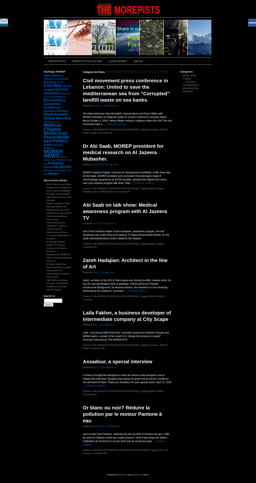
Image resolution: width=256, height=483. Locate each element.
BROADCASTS (57, 61)
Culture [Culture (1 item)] (47, 97)
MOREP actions (90, 192)
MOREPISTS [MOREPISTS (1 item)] (49, 148)
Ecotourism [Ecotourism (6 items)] (52, 107)
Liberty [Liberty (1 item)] (56, 122)
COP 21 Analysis (54, 290)
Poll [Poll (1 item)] (45, 164)
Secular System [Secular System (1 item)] (60, 170)
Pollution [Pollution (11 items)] (55, 163)
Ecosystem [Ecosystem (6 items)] (52, 104)
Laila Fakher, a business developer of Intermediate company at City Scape (58, 283)
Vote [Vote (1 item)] (46, 174)
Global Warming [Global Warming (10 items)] (57, 118)
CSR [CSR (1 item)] (68, 94)
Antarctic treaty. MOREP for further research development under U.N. (59, 257)
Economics (153, 345)
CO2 (160, 450)
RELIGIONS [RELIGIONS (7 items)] (62, 167)
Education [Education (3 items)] (50, 111)
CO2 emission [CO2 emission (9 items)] (56, 91)
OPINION (187, 79)
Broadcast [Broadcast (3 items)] (50, 82)
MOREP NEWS (189, 75)
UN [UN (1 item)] (69, 170)
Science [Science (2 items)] (48, 170)
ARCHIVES (190, 82)
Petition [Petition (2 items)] (61, 160)
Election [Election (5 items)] (62, 111)
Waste (93, 133)
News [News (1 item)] (53, 160)
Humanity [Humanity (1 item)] (48, 122)
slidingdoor (56, 37)
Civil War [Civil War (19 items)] (52, 85)
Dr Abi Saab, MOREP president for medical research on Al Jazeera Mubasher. (123, 152)
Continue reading (117, 124)
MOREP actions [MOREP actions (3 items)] (53, 144)
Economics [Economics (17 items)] (54, 100)
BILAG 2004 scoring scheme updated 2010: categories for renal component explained (59, 187)
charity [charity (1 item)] (60, 82)
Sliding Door (137, 475)
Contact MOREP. (117, 61)
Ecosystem (153, 129)
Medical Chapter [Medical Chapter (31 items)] (52, 127)
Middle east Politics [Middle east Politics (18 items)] (57, 139)
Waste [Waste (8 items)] (53, 173)
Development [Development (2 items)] (58, 96)
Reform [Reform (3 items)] (48, 167)
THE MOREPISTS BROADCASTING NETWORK (191, 88)
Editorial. (138, 61)
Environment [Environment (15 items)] (56, 114)
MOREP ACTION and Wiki (87, 61)
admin (115, 105)
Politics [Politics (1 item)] (69, 160)
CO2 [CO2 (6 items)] (57, 89)
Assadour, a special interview (117, 361)
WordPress (122, 475)
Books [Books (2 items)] (65, 79)
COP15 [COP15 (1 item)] (62, 94)
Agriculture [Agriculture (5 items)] (52, 75)
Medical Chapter (156, 188)
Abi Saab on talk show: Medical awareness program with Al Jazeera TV (59, 267)
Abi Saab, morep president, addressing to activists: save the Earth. (59, 197)
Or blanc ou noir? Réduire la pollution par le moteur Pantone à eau (122, 414)
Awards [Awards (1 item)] (57, 79)
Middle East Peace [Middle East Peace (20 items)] (55, 135)
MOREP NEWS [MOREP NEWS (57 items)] (53, 153)
